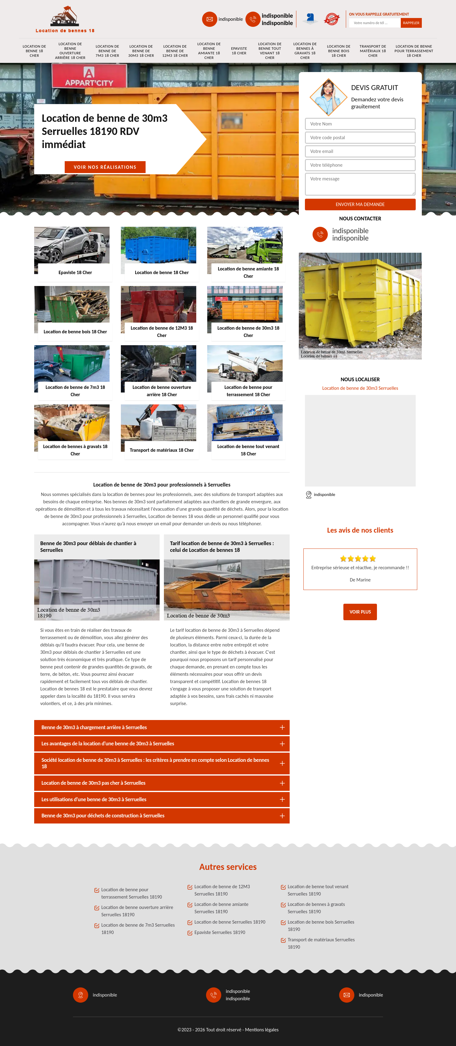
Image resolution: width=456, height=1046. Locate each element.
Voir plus (360, 612)
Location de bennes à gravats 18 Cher (305, 50)
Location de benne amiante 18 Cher (209, 50)
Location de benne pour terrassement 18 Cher (414, 51)
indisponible (231, 19)
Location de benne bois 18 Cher (339, 51)
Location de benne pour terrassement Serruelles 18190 (131, 893)
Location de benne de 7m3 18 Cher (107, 51)
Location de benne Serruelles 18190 (229, 922)
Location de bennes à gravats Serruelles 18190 (316, 907)
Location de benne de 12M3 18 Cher (175, 51)
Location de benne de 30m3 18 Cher (141, 51)
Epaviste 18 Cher (239, 50)
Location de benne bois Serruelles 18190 (321, 925)
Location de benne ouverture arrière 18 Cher (70, 50)
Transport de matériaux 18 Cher (373, 51)
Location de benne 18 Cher (34, 51)
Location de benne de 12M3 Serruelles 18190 (222, 890)
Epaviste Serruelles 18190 (219, 932)
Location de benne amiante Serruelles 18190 (221, 907)
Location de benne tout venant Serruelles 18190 (318, 890)
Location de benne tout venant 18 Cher (270, 50)
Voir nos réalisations (105, 167)
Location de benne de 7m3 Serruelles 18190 (138, 928)
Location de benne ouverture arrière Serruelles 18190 (137, 911)
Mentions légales (262, 1030)
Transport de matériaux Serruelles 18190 (321, 943)
